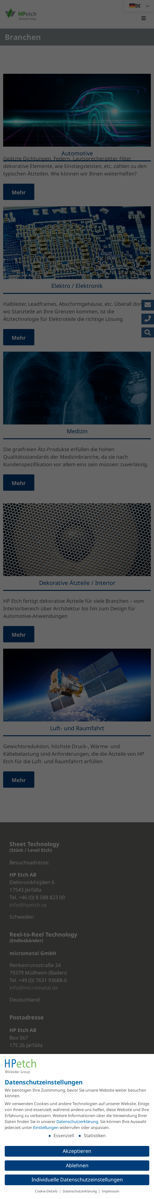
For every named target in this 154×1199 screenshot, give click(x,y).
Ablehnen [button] (77, 1165)
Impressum (110, 1191)
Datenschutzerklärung (77, 1121)
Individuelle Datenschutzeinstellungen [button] (77, 1179)
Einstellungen (46, 1127)
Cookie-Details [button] (47, 1191)
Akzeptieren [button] (77, 1151)
